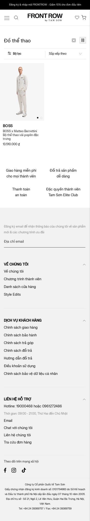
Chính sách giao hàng (21, 328)
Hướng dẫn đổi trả (18, 358)
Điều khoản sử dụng (20, 366)
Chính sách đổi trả (18, 351)
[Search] (16, 17)
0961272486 (52, 406)
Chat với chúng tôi (18, 428)
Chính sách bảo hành (20, 335)
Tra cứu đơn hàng (18, 442)
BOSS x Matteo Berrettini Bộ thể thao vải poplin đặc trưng (21, 135)
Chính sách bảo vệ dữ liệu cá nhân (31, 374)
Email (8, 421)
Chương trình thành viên (22, 279)
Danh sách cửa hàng (20, 287)
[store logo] (45, 17)
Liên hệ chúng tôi (17, 435)
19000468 (24, 406)
